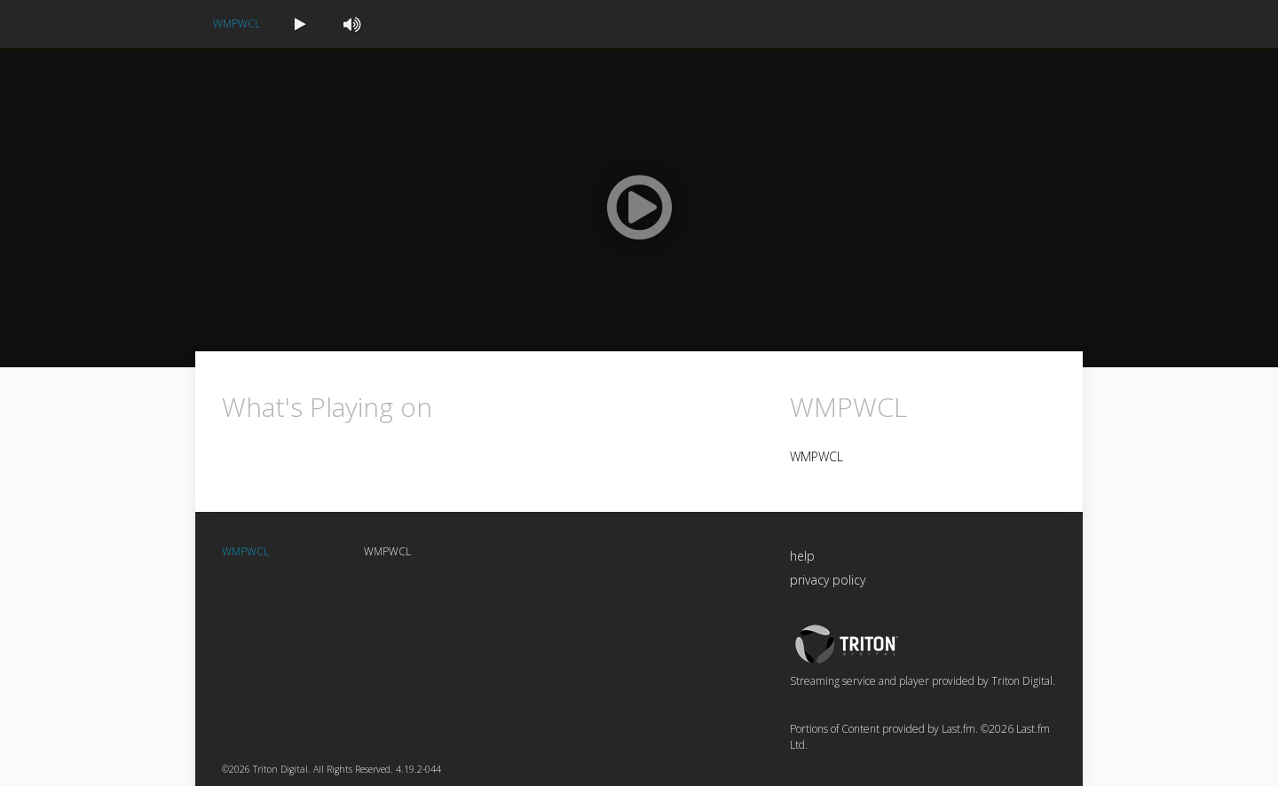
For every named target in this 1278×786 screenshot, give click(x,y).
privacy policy (827, 579)
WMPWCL (236, 23)
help (802, 555)
